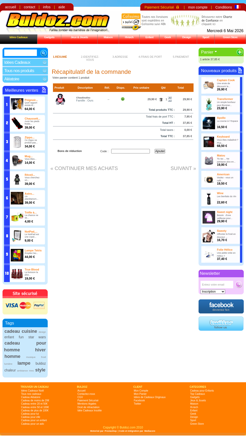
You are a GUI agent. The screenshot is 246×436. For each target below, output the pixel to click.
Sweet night (224, 211)
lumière (8, 363)
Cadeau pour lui (30, 413)
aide (61, 7)
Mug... (29, 156)
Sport (205, 37)
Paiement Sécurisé (159, 7)
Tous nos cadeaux (31, 394)
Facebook (139, 400)
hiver (40, 349)
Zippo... (29, 137)
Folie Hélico (224, 249)
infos (47, 7)
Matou (221, 155)
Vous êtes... (30, 159)
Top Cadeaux (197, 394)
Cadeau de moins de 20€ (35, 400)
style (40, 369)
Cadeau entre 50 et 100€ (35, 407)
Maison (108, 37)
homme (12, 356)
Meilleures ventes (21, 90)
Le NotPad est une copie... (32, 235)
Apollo (221, 117)
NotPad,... (31, 231)
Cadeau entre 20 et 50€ (34, 403)
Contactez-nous (86, 394)
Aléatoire (11, 79)
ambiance (22, 370)
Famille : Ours (84, 100)
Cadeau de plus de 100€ (34, 410)
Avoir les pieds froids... (32, 122)
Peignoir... (31, 99)
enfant (9, 337)
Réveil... (30, 174)
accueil (10, 7)
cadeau (12, 331)
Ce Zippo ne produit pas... (31, 141)
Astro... (29, 193)
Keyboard (223, 136)
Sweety (221, 230)
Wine (220, 193)
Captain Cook (226, 80)
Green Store (230, 37)
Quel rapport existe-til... (31, 103)
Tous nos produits (19, 70)
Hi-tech (129, 37)
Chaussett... (32, 118)
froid (43, 357)
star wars (37, 337)
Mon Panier (140, 394)
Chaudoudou (83, 97)
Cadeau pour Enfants (202, 390)
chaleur (10, 370)
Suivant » (183, 168)
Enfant (149, 37)
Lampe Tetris (33, 250)
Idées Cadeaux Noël (32, 390)
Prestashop (111, 431)
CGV (80, 397)
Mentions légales (87, 403)
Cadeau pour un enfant (34, 420)
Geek (167, 37)
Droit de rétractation (89, 407)
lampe (24, 363)
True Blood (32, 269)
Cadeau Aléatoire (30, 397)
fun (21, 337)
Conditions (223, 7)
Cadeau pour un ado (32, 423)
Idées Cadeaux (19, 37)
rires (31, 370)
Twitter (137, 403)
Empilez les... (31, 253)
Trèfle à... (31, 212)
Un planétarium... (31, 197)
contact (29, 7)
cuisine (29, 331)
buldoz (41, 363)
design (42, 332)
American (223, 174)
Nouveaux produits (219, 70)
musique (30, 357)
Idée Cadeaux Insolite (90, 410)
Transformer (225, 98)
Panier (207, 52)
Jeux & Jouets (79, 37)
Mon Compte (141, 390)
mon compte (197, 7)
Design (186, 37)
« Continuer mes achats (84, 168)
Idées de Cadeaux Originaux (150, 397)
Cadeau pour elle (30, 417)
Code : (104, 151)
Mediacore (149, 431)
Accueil (82, 390)
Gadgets (49, 37)
